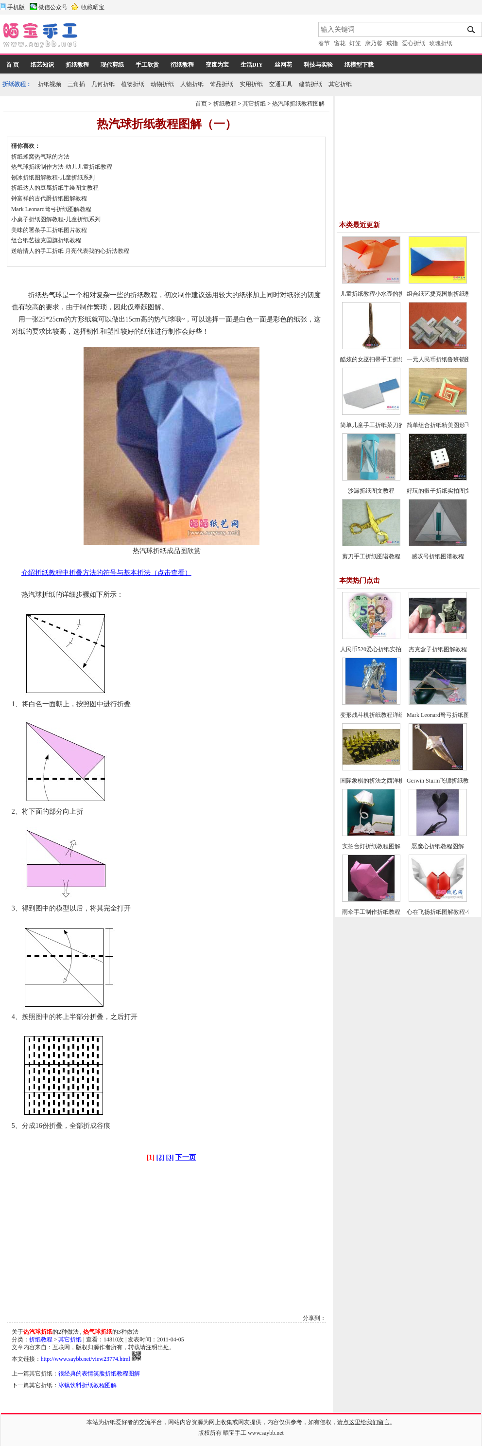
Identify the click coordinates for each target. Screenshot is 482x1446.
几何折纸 (103, 84)
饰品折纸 (221, 84)
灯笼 (355, 43)
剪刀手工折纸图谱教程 (371, 556)
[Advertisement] (198, 36)
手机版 (16, 7)
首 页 (12, 64)
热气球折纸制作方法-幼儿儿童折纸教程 (61, 166)
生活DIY (252, 64)
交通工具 (281, 84)
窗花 (339, 43)
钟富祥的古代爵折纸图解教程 (49, 198)
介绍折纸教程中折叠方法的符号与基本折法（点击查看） (106, 572)
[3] (169, 1157)
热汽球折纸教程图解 (298, 103)
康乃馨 (373, 43)
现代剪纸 (112, 64)
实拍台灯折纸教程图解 (371, 846)
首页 (201, 103)
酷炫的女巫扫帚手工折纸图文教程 (384, 359)
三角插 (76, 84)
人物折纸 (192, 84)
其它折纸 (340, 84)
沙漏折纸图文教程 (371, 490)
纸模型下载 (359, 64)
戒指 (392, 43)
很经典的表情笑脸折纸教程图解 (99, 1373)
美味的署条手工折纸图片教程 (49, 230)
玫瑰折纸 (440, 43)
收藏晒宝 (92, 7)
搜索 (471, 29)
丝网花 (283, 64)
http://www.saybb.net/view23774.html (85, 1359)
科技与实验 (318, 64)
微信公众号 (53, 7)
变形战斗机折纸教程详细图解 (378, 715)
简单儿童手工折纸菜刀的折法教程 (384, 425)
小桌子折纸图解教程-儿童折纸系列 (56, 219)
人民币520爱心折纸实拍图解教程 (382, 649)
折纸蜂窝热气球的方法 (40, 156)
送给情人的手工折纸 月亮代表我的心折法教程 (70, 251)
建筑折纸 (310, 84)
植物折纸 (132, 84)
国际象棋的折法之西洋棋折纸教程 (384, 780)
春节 (324, 43)
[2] (160, 1157)
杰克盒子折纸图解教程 (438, 649)
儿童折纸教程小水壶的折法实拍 (381, 293)
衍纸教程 (182, 64)
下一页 (185, 1157)
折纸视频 (49, 84)
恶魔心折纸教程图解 (438, 846)
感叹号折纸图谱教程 (438, 556)
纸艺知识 (42, 64)
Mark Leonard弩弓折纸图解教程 (51, 209)
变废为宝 (217, 64)
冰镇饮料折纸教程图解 (87, 1385)
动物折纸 (162, 84)
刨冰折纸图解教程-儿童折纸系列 (53, 177)
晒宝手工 (234, 1432)
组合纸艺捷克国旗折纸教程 (46, 240)
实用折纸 (251, 84)
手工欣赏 (147, 64)
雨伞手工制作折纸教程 (371, 912)
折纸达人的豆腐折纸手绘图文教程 (55, 187)
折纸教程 (77, 64)
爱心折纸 (413, 43)
